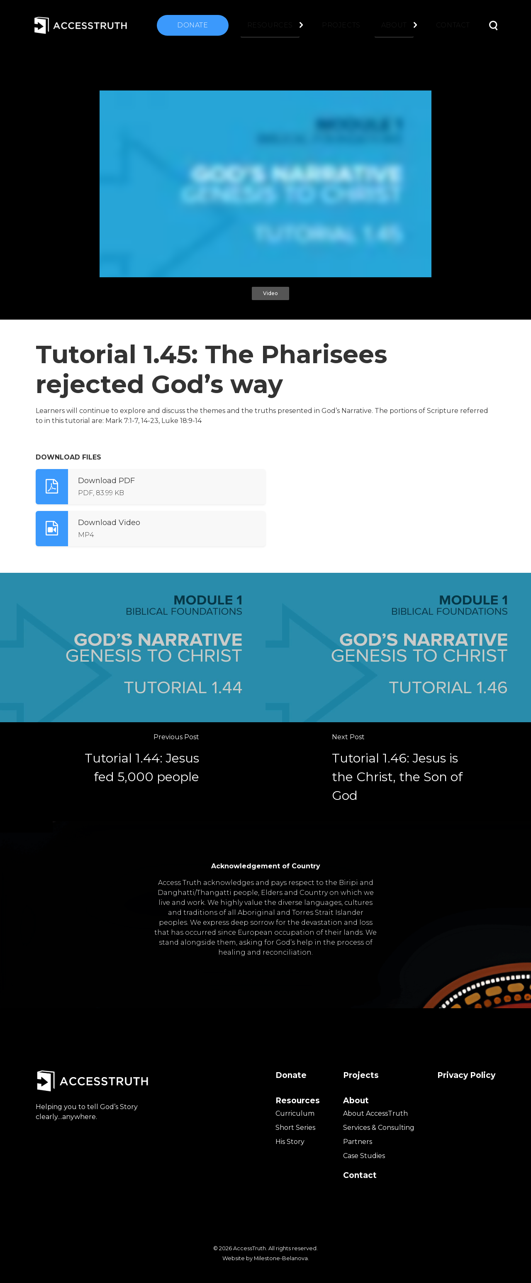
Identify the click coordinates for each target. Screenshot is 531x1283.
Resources (270, 25)
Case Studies (364, 1156)
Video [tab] (270, 293)
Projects (341, 25)
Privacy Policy (466, 1075)
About (394, 25)
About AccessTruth (375, 1113)
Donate (192, 25)
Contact (453, 25)
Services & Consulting (378, 1127)
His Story (289, 1142)
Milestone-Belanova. (281, 1258)
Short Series (295, 1127)
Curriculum (294, 1113)
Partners (357, 1142)
